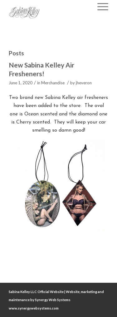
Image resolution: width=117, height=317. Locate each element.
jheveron (84, 82)
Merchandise (53, 82)
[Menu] (99, 6)
